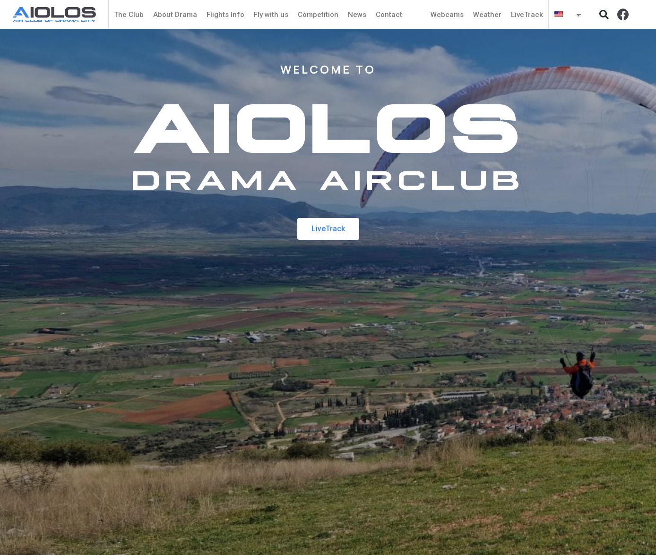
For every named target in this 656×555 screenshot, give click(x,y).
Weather (487, 14)
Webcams (447, 14)
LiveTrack (527, 14)
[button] (604, 14)
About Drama (175, 14)
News (357, 14)
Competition (318, 14)
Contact (389, 14)
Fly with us (271, 14)
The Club (129, 14)
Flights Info (225, 14)
